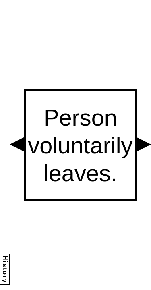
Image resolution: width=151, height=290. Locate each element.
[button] (17, 144)
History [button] (5, 269)
